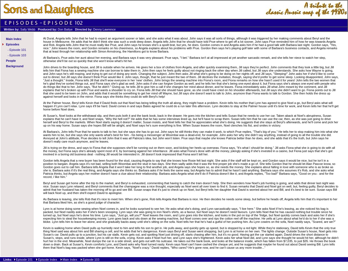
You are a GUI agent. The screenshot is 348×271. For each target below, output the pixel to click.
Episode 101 (18, 49)
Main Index (13, 39)
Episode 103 (18, 55)
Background (14, 66)
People (11, 60)
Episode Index (47, 259)
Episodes (12, 44)
